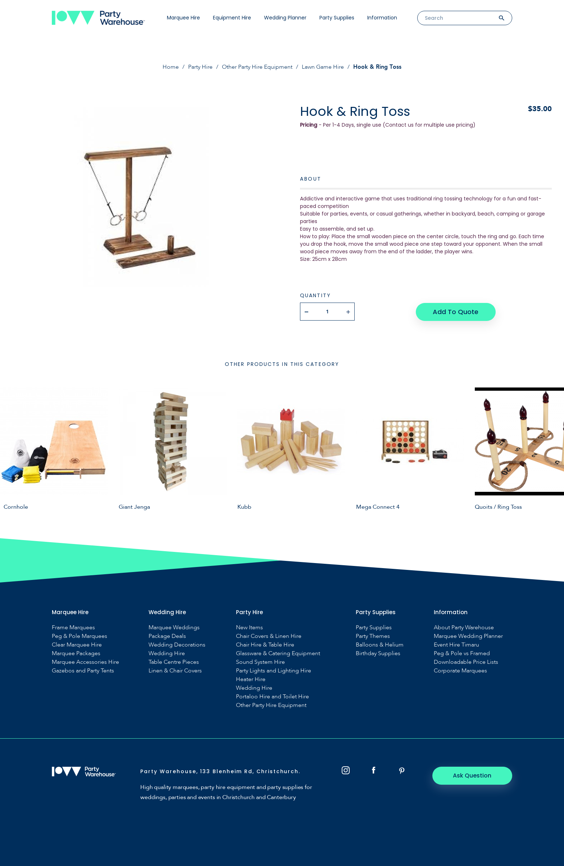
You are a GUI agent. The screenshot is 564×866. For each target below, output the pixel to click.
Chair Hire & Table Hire (265, 644)
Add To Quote (455, 311)
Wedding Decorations (177, 644)
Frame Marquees (73, 627)
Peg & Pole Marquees (79, 636)
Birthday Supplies (378, 653)
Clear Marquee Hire (77, 644)
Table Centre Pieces (174, 661)
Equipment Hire (232, 17)
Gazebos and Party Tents (83, 670)
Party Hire (200, 67)
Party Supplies (336, 17)
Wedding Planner (285, 17)
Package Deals (167, 636)
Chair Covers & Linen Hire (268, 636)
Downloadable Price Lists (466, 661)
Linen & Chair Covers (175, 670)
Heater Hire (250, 679)
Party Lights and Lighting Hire (273, 670)
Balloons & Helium (380, 644)
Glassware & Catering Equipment (278, 653)
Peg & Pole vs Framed (462, 653)
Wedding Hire (167, 653)
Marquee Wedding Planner (468, 636)
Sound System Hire (260, 661)
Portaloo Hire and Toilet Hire (272, 696)
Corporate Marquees (460, 670)
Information (382, 17)
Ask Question (473, 775)
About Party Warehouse (464, 627)
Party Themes (373, 636)
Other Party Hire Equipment (257, 67)
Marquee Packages (76, 653)
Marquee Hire (183, 17)
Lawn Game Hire (323, 67)
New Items (249, 627)
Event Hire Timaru (456, 644)
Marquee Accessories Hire (85, 661)
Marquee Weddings (174, 627)
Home (171, 67)
